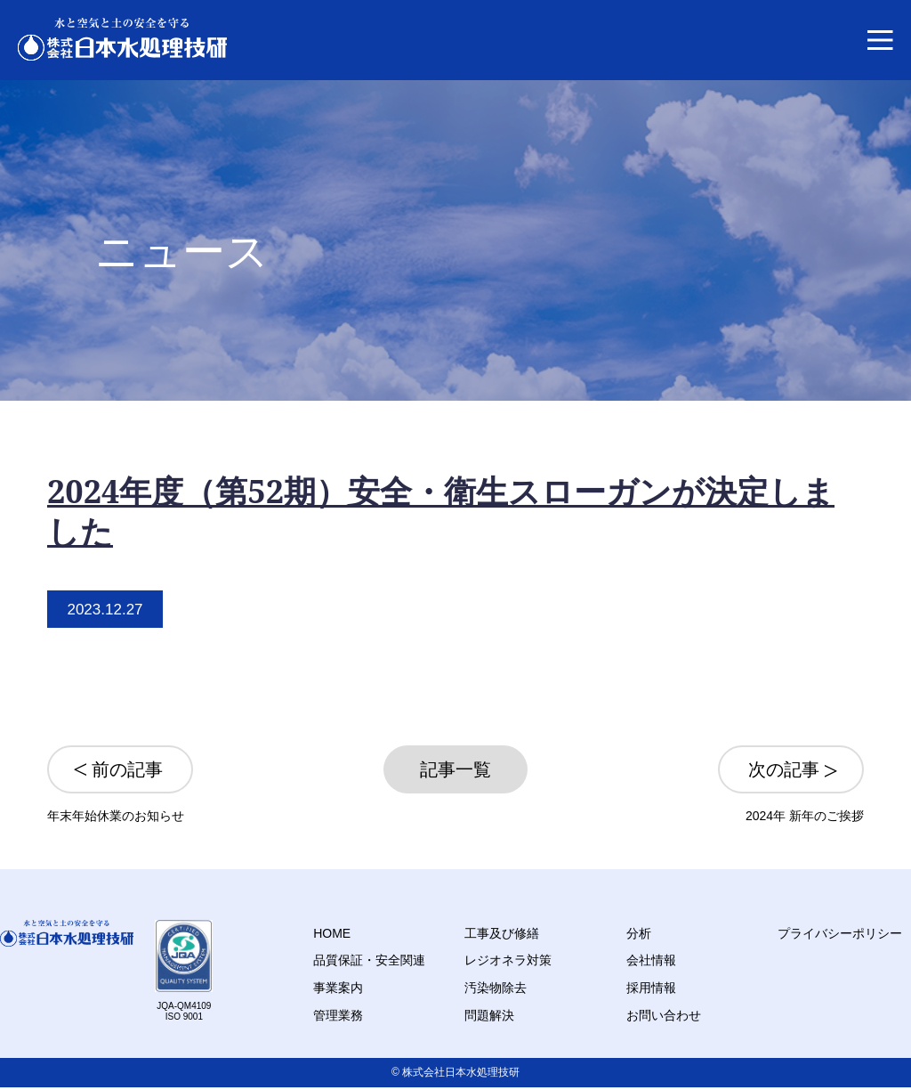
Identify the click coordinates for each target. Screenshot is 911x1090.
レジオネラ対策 (508, 960)
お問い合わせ (663, 1015)
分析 (638, 933)
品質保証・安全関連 (369, 960)
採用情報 (651, 987)
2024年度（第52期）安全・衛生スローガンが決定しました (440, 511)
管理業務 (338, 1015)
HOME (332, 933)
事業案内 (338, 987)
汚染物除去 (495, 987)
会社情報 (651, 960)
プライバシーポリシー (840, 933)
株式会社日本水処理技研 (461, 1072)
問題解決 (489, 1015)
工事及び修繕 (501, 933)
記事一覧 (455, 769)
